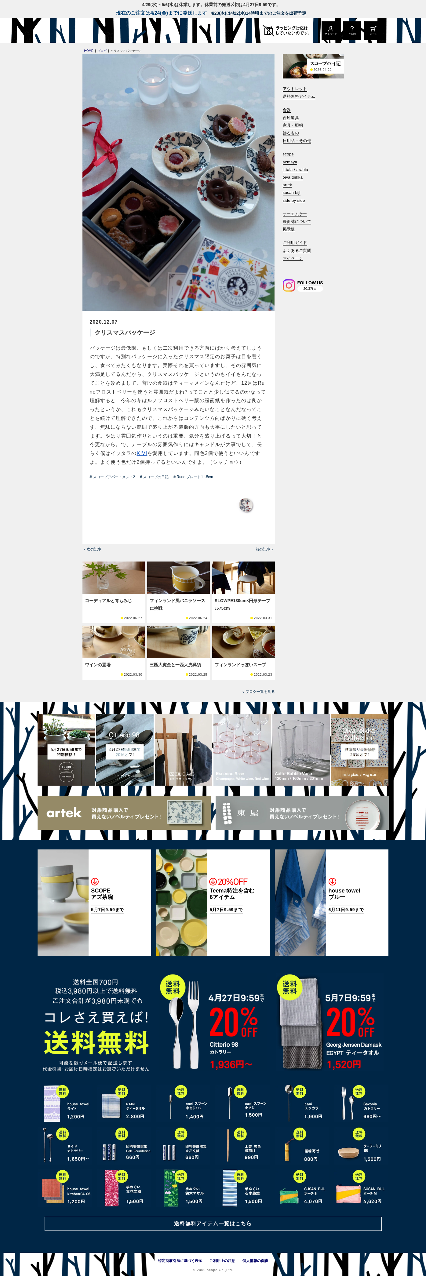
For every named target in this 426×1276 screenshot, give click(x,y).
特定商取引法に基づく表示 (180, 1261)
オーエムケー (295, 214)
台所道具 (291, 117)
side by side (294, 200)
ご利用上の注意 (222, 1261)
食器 (287, 110)
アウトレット (295, 88)
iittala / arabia (295, 169)
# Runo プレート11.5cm (193, 477)
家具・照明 (293, 125)
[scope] (89, 30)
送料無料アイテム (299, 96)
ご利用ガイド (295, 242)
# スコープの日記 (154, 477)
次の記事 (94, 549)
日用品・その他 (297, 140)
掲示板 (289, 229)
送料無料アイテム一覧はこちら (213, 1224)
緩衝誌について (297, 221)
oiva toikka (293, 177)
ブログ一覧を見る (260, 691)
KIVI (142, 453)
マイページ (293, 258)
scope (288, 154)
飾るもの (291, 133)
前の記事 (263, 549)
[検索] (287, 266)
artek (287, 185)
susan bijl (291, 192)
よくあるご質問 (297, 250)
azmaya (290, 162)
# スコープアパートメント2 (112, 477)
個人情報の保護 (255, 1261)
